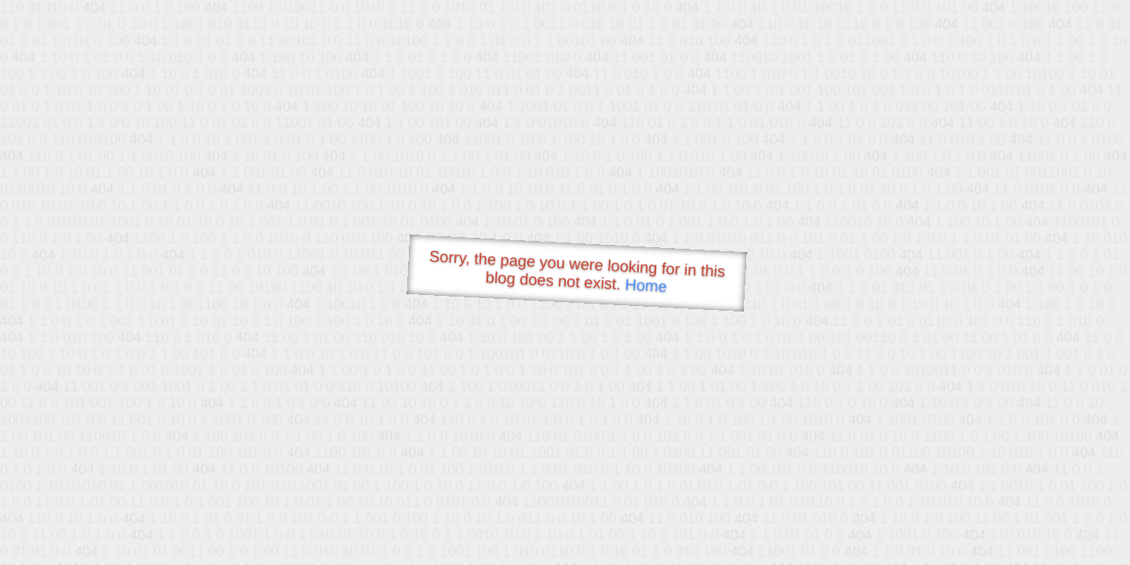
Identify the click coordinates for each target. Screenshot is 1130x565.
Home (646, 285)
